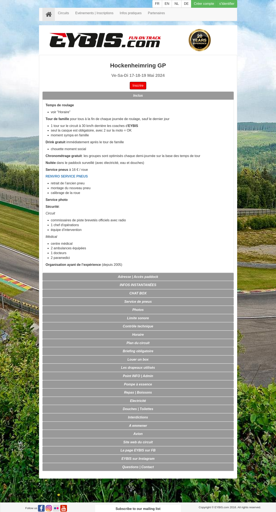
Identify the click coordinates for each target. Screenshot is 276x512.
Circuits (63, 13)
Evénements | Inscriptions (94, 13)
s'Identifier (226, 3)
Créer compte (204, 3)
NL (176, 3)
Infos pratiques (131, 13)
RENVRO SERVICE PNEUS (67, 176)
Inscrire (137, 85)
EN (167, 3)
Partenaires (156, 13)
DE (186, 3)
